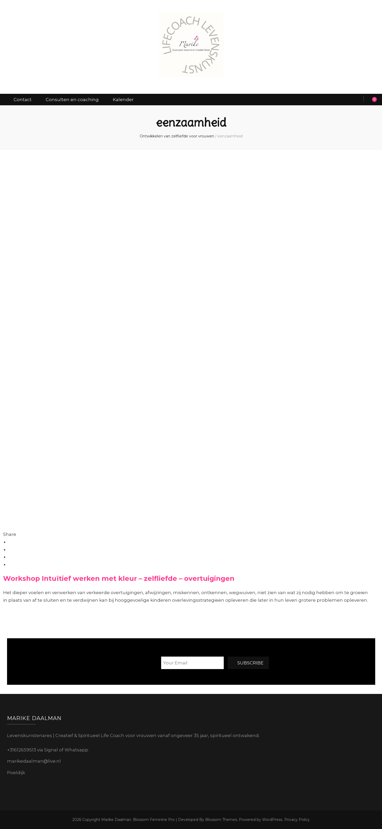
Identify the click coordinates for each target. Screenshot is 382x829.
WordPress (272, 819)
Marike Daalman (116, 819)
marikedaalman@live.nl (34, 761)
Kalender (123, 99)
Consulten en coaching (72, 99)
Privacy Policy (297, 819)
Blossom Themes (220, 819)
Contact (23, 99)
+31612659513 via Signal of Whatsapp (47, 749)
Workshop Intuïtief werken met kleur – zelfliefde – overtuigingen (118, 578)
